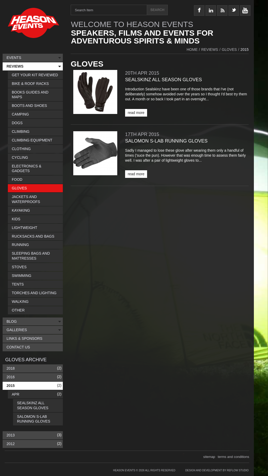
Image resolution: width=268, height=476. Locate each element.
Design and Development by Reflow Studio (217, 470)
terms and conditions (233, 457)
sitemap (209, 457)
